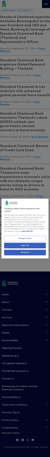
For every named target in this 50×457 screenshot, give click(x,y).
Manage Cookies (25, 238)
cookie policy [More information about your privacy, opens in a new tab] (25, 231)
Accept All (25, 252)
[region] (25, 228)
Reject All (25, 245)
